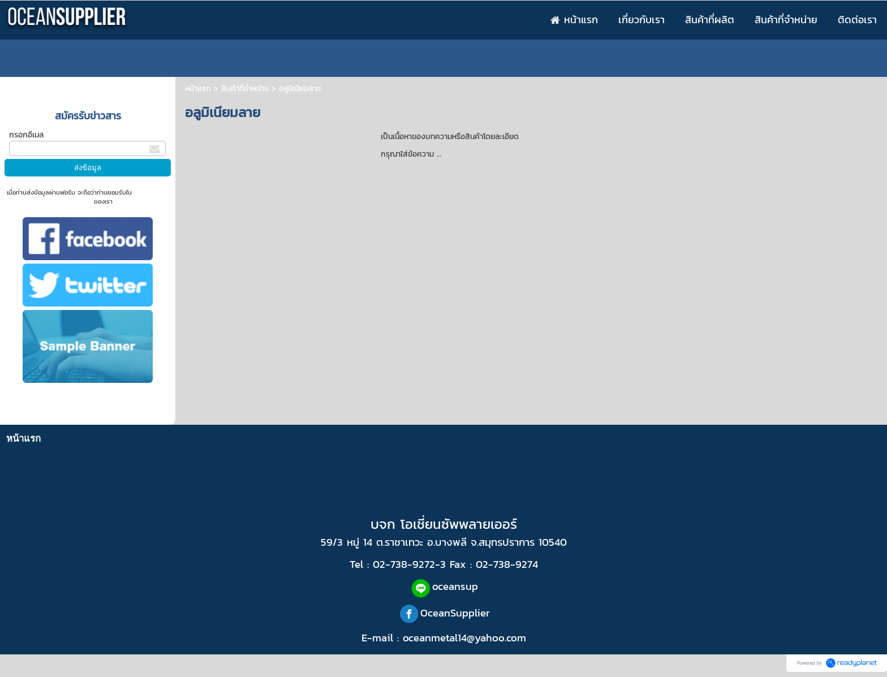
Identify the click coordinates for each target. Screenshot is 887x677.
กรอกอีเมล (26, 135)
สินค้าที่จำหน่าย (245, 88)
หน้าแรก (198, 88)
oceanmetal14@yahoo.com (464, 637)
